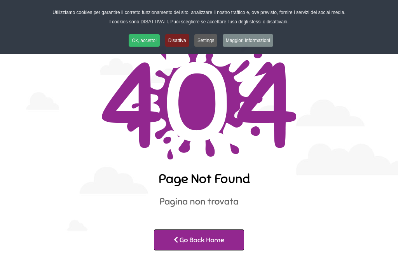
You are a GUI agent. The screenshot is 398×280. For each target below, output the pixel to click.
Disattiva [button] (177, 40)
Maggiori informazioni (248, 40)
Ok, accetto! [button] (144, 40)
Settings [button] (205, 40)
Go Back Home (199, 240)
